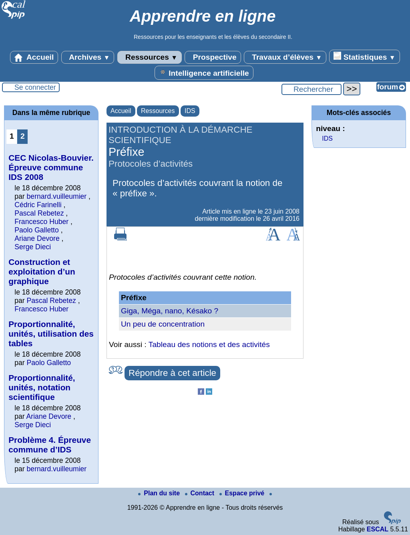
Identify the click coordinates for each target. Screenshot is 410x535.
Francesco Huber (41, 222)
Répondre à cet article (172, 373)
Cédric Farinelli (37, 205)
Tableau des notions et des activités (209, 344)
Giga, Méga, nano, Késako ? (169, 311)
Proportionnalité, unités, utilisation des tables (51, 333)
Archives (88, 57)
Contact (200, 493)
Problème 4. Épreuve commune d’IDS (49, 444)
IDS (190, 110)
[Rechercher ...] (311, 89)
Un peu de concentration (163, 324)
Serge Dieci (32, 247)
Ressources (149, 57)
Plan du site (159, 493)
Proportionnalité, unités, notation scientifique (41, 387)
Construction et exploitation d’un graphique (41, 271)
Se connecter (35, 87)
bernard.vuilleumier (57, 196)
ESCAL (377, 529)
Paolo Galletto (36, 230)
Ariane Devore (36, 238)
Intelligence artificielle (204, 72)
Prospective (212, 57)
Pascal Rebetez (39, 213)
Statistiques (364, 56)
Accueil (34, 57)
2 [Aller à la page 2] (22, 136)
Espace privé (242, 493)
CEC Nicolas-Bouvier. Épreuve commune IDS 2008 (51, 167)
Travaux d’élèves (285, 57)
